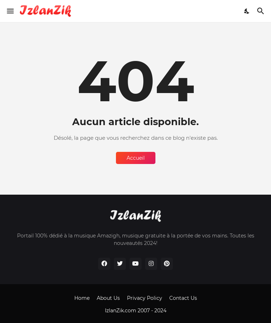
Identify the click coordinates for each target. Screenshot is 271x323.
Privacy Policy (144, 298)
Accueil (136, 158)
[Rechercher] (261, 11)
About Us (108, 298)
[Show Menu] (10, 11)
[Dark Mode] (247, 11)
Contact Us (183, 298)
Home (82, 298)
